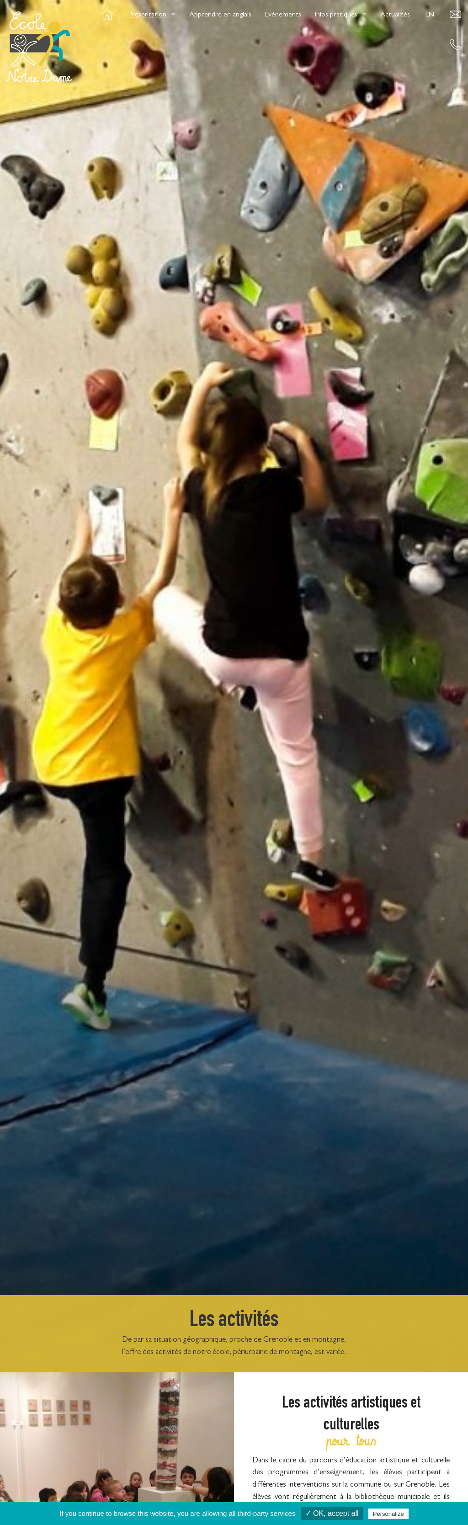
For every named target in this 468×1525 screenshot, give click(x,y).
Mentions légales (331, 1499)
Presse (276, 1499)
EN (429, 15)
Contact (232, 1499)
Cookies (186, 1499)
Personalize (388, 1513)
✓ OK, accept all (332, 1513)
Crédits (140, 1499)
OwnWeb (420, 1499)
